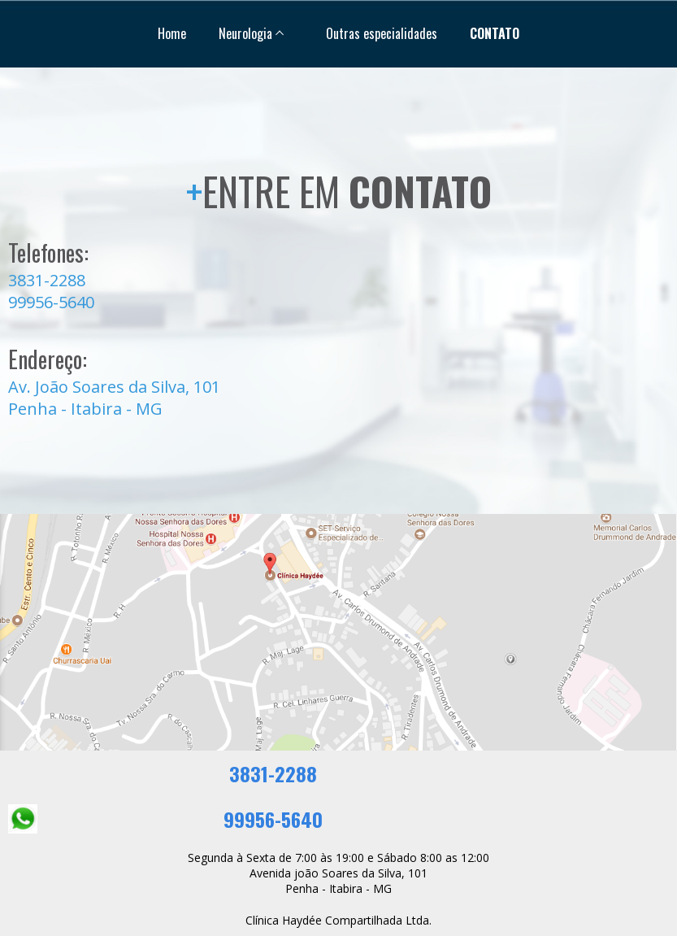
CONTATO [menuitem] (494, 33)
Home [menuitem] (172, 33)
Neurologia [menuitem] (245, 33)
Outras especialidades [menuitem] (381, 33)
